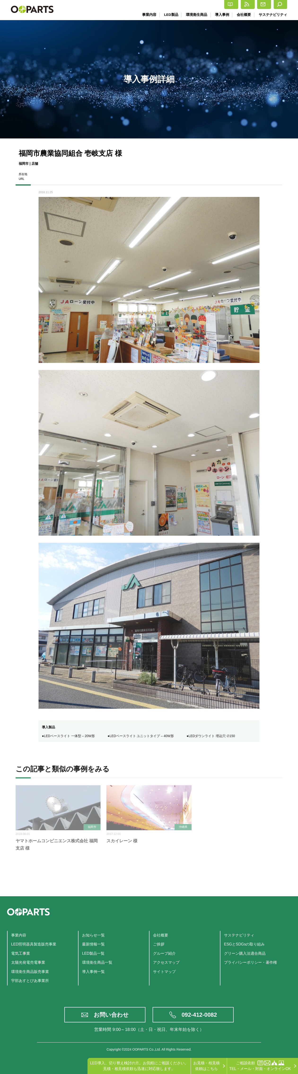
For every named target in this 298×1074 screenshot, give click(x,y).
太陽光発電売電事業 (28, 962)
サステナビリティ (273, 15)
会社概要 (244, 15)
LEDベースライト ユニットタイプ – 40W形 (142, 737)
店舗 (34, 163)
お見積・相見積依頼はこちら (206, 1066)
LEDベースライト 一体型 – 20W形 (69, 737)
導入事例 (221, 15)
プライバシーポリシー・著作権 (250, 962)
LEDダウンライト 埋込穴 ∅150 (211, 737)
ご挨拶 (158, 944)
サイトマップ (164, 972)
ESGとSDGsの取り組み (244, 944)
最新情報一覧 (93, 944)
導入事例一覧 (93, 972)
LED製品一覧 (93, 953)
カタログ (193, 5)
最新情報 (222, 4)
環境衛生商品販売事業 (30, 972)
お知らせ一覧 (93, 935)
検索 (277, 4)
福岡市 (24, 163)
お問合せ (251, 4)
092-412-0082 (199, 1015)
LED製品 (170, 15)
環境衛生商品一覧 (97, 962)
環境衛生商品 (195, 15)
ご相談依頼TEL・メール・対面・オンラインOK (260, 1066)
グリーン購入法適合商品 (245, 953)
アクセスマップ (166, 962)
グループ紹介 (164, 953)
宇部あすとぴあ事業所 (30, 981)
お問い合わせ (111, 1015)
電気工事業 (20, 953)
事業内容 (148, 15)
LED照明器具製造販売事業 (33, 944)
